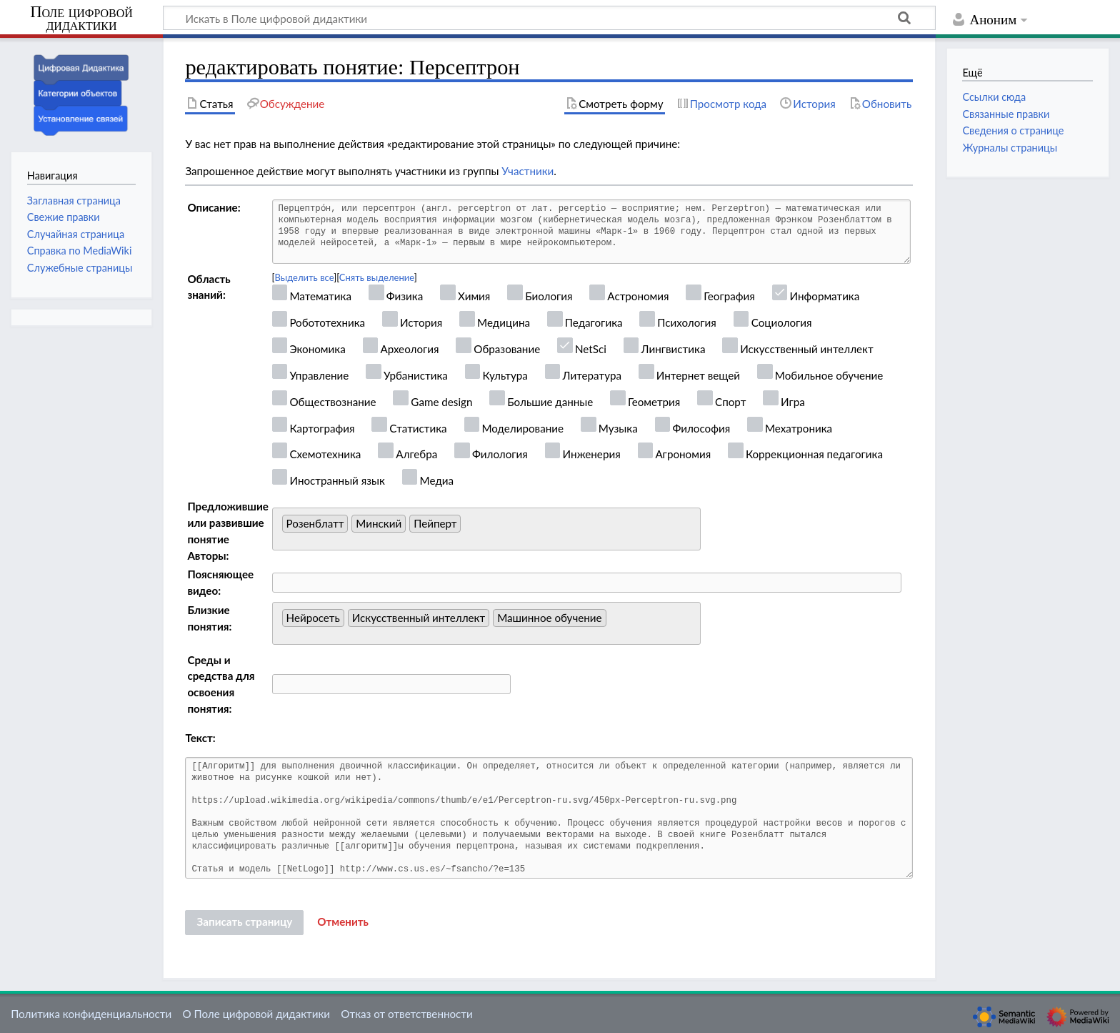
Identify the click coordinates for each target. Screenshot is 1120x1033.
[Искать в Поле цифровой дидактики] (549, 17)
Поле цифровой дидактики (81, 19)
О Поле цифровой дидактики (256, 1013)
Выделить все (304, 277)
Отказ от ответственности (406, 1013)
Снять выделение (376, 277)
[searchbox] (468, 527)
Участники (527, 170)
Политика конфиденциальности (91, 1013)
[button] (343, 922)
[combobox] (486, 529)
